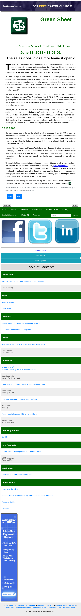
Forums (13, 209)
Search (75, 215)
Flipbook (32, 605)
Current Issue (40, 250)
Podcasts (9, 608)
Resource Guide (52, 209)
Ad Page (65, 209)
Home (4, 209)
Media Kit (25, 215)
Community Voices (39, 608)
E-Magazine (36, 209)
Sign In (75, 205)
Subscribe (7, 205)
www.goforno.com (61, 166)
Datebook (24, 209)
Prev (10, 197)
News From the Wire (45, 605)
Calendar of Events (22, 608)
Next (19, 197)
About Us (36, 215)
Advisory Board (69, 608)
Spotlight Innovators (9, 215)
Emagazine (22, 605)
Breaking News (61, 605)
